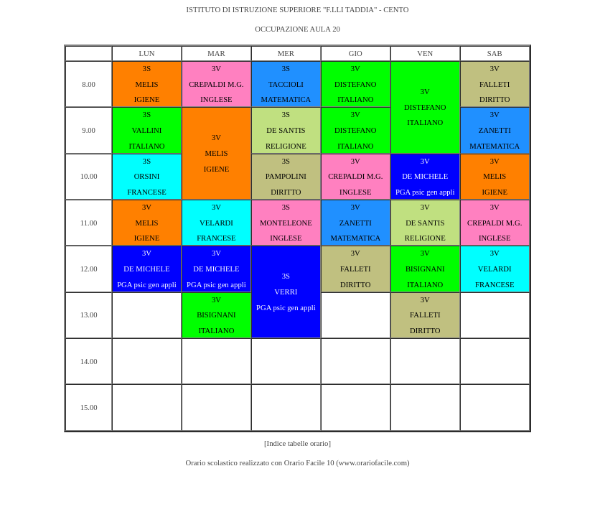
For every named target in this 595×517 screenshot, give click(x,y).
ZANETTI (495, 130)
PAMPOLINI (286, 176)
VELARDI (216, 223)
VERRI (285, 292)
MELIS (146, 84)
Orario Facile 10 (309, 463)
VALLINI (147, 130)
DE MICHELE (425, 176)
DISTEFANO (355, 84)
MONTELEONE (286, 223)
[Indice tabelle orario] (297, 443)
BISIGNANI (425, 269)
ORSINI (147, 176)
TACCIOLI (286, 84)
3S (147, 69)
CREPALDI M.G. (216, 84)
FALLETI (494, 84)
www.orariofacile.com (373, 463)
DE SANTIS (285, 130)
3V (216, 69)
